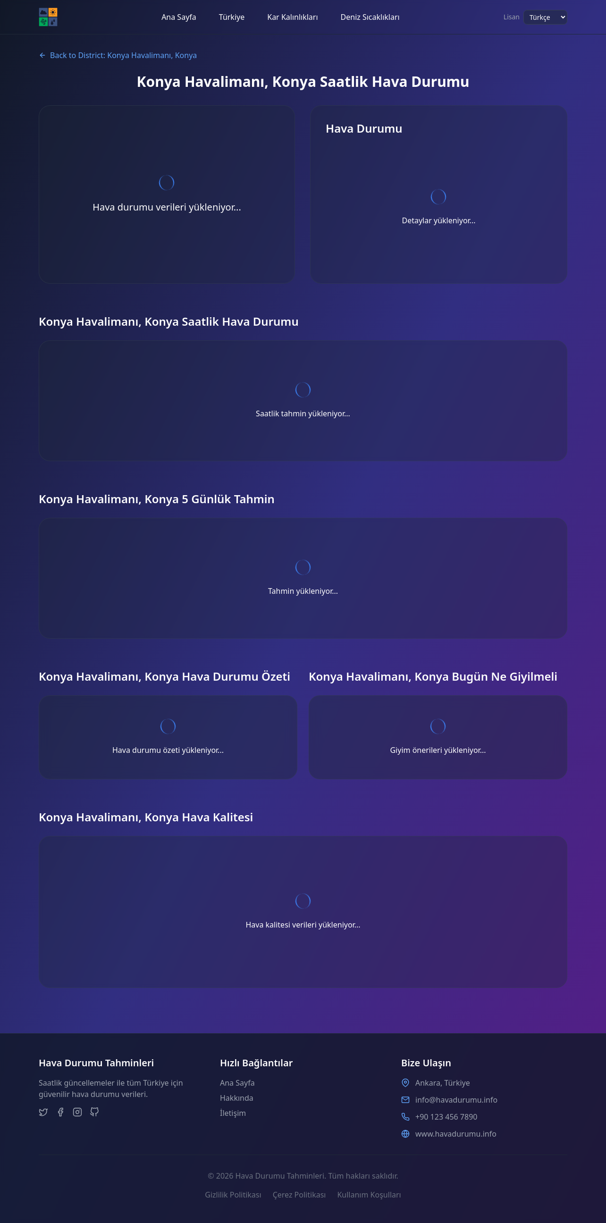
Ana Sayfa (178, 17)
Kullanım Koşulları (369, 1194)
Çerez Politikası (299, 1194)
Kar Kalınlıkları (292, 17)
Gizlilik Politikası (233, 1194)
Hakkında (236, 1098)
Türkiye (231, 17)
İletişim (233, 1113)
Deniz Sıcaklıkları (370, 17)
